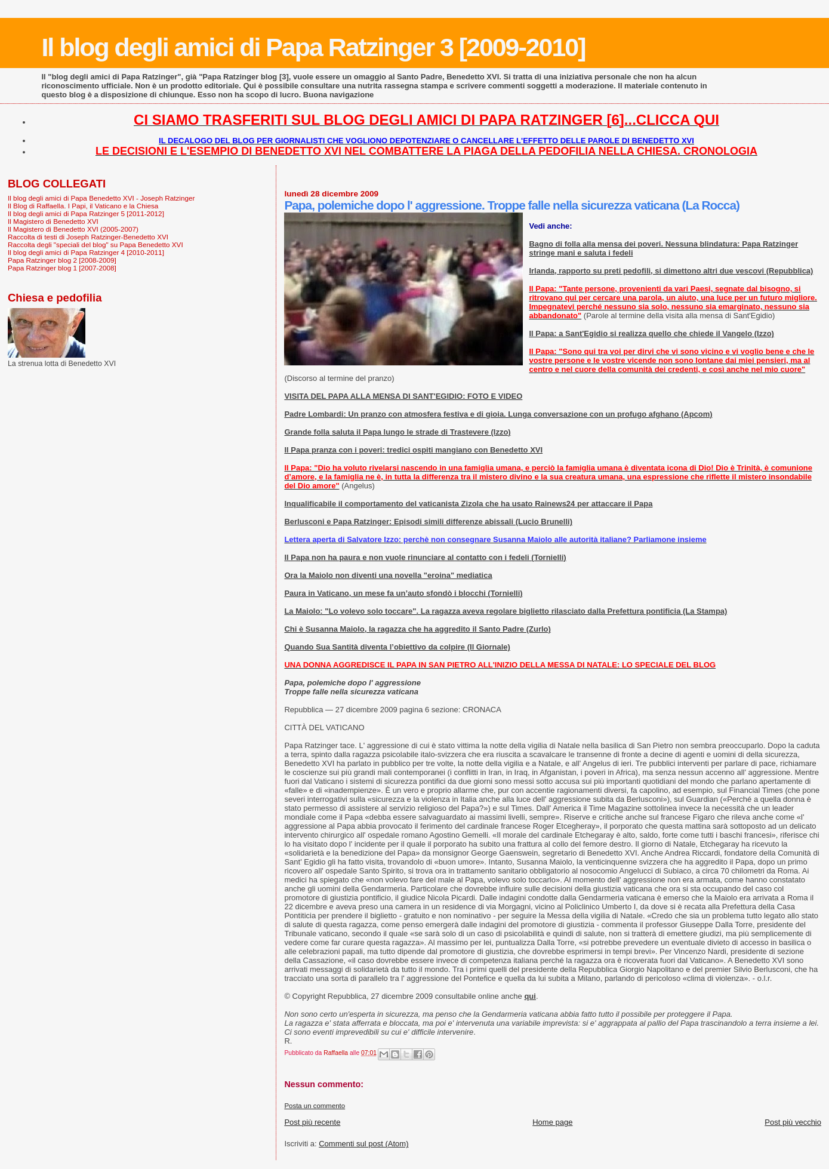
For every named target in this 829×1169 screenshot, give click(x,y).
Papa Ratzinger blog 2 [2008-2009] (62, 260)
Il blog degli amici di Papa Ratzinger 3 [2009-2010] (313, 47)
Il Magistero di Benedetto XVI (53, 221)
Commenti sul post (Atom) (363, 1143)
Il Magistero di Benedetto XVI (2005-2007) (73, 229)
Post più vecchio (793, 1122)
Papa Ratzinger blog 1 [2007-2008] (62, 268)
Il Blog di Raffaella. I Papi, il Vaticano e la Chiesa (83, 206)
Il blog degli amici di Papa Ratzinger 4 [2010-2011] (86, 252)
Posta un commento (314, 1105)
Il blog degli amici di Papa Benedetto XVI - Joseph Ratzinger (101, 198)
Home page (552, 1122)
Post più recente (312, 1122)
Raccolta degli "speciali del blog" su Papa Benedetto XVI (95, 244)
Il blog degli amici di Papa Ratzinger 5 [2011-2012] (86, 213)
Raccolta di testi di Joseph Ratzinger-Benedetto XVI (88, 237)
